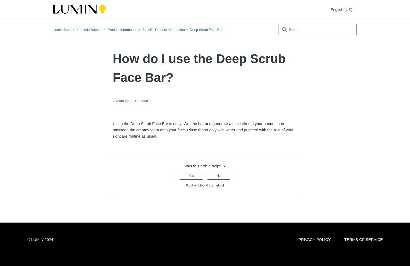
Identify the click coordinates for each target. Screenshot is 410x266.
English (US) (344, 9)
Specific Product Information (163, 30)
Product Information (122, 30)
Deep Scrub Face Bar (206, 30)
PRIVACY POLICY (314, 239)
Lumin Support (64, 30)
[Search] (317, 29)
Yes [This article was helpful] (191, 176)
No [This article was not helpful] (218, 176)
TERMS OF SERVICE (363, 239)
